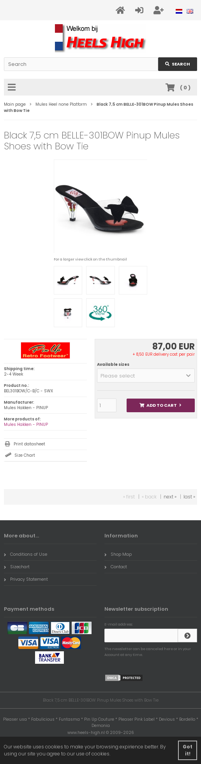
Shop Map (118, 554)
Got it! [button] (187, 750)
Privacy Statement (26, 579)
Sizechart (17, 567)
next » (170, 496)
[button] (146, 376)
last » (189, 496)
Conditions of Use (25, 554)
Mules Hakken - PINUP (26, 424)
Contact (115, 567)
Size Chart (24, 455)
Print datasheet (29, 444)
